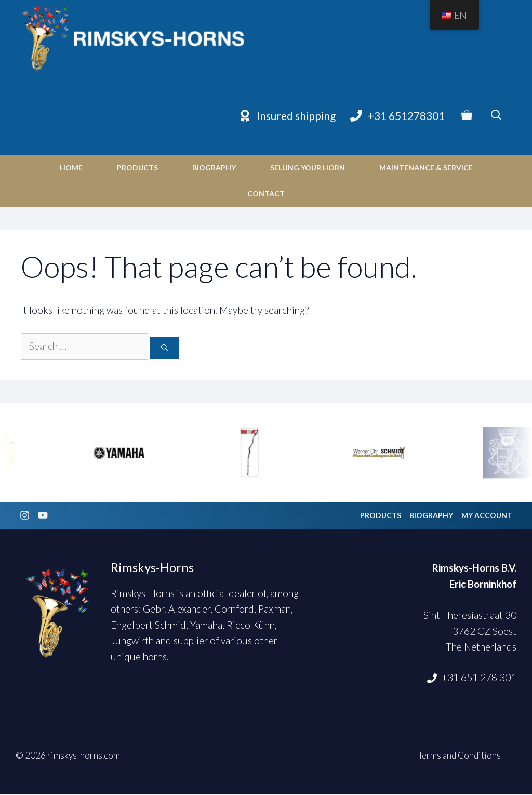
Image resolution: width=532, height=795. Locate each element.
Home (71, 168)
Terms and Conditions (459, 756)
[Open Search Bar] (496, 117)
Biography (214, 168)
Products (137, 168)
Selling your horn (307, 168)
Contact (266, 194)
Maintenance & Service (426, 168)
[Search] (164, 349)
